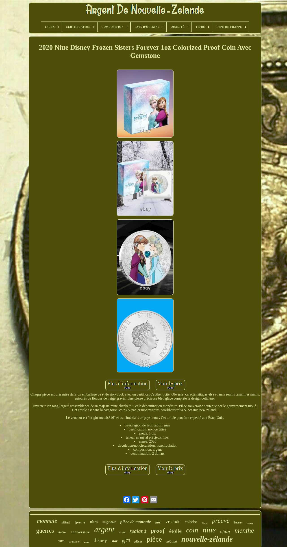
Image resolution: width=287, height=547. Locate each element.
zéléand (65, 522)
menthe (244, 530)
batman (238, 522)
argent (104, 529)
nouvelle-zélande (207, 539)
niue (209, 530)
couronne (74, 541)
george (250, 523)
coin (192, 530)
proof (158, 530)
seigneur (109, 522)
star (114, 541)
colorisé (191, 522)
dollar (62, 532)
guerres (45, 530)
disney (100, 540)
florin (204, 523)
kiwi (158, 522)
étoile (175, 531)
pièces (138, 541)
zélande (173, 521)
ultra (94, 521)
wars (86, 542)
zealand (138, 531)
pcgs (122, 532)
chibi (225, 531)
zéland (171, 541)
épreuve (80, 522)
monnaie (47, 521)
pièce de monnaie (135, 521)
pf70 (126, 540)
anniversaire (80, 532)
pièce (154, 539)
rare (60, 541)
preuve (221, 520)
